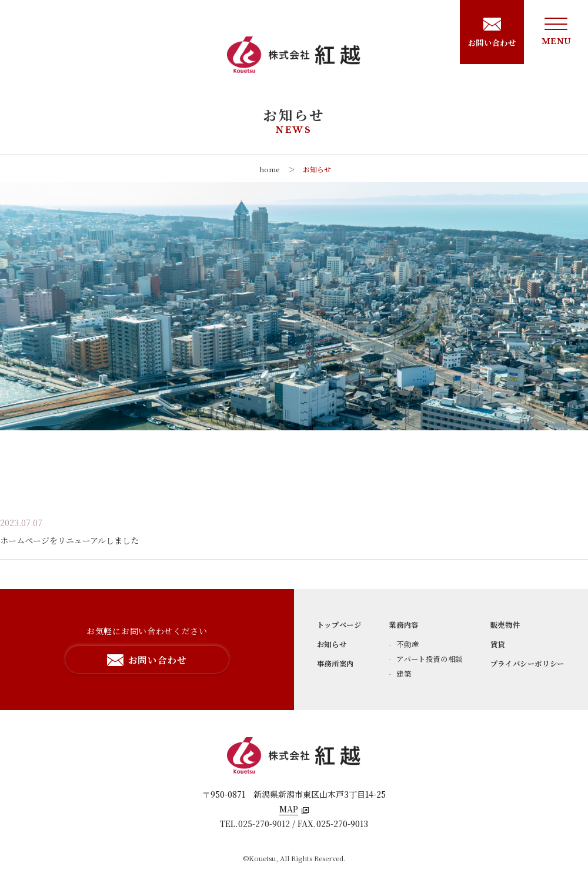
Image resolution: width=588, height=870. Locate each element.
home (269, 169)
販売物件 (505, 625)
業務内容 (404, 625)
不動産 (407, 644)
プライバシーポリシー (527, 663)
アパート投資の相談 (429, 659)
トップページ (339, 625)
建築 (403, 673)
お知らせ (317, 169)
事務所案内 (335, 663)
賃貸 (497, 644)
